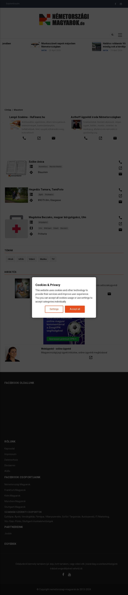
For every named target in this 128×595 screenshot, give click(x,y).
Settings (54, 309)
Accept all (75, 309)
